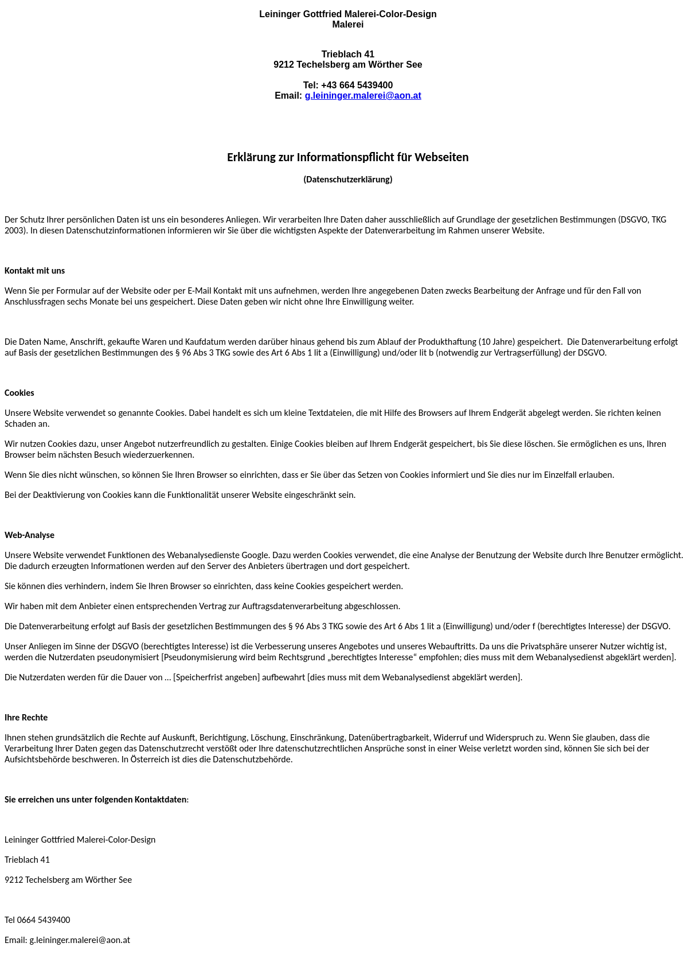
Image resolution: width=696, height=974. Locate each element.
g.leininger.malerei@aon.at (363, 95)
